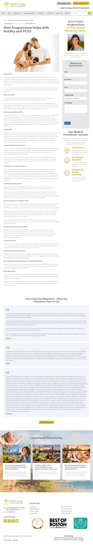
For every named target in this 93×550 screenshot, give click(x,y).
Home (3, 13)
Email (66, 87)
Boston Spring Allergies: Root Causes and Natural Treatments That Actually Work (16, 467)
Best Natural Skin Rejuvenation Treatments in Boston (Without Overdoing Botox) (75, 467)
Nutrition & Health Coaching (77, 172)
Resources (60, 13)
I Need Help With (68, 95)
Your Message (68, 103)
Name (66, 72)
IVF (31, 23)
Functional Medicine (29, 13)
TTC (34, 23)
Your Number (68, 79)
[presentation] (75, 120)
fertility (28, 23)
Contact (67, 13)
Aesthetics (41, 13)
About (9, 13)
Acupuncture (17, 13)
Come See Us (50, 13)
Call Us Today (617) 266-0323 (75, 8)
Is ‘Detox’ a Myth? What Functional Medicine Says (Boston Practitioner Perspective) (46, 467)
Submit (67, 123)
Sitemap (15, 540)
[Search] (89, 13)
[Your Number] (75, 83)
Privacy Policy (8, 540)
